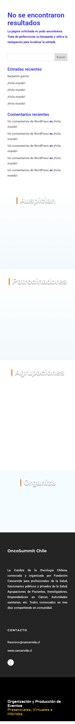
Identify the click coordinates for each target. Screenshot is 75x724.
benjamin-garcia (18, 76)
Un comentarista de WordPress (28, 121)
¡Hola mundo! (16, 83)
